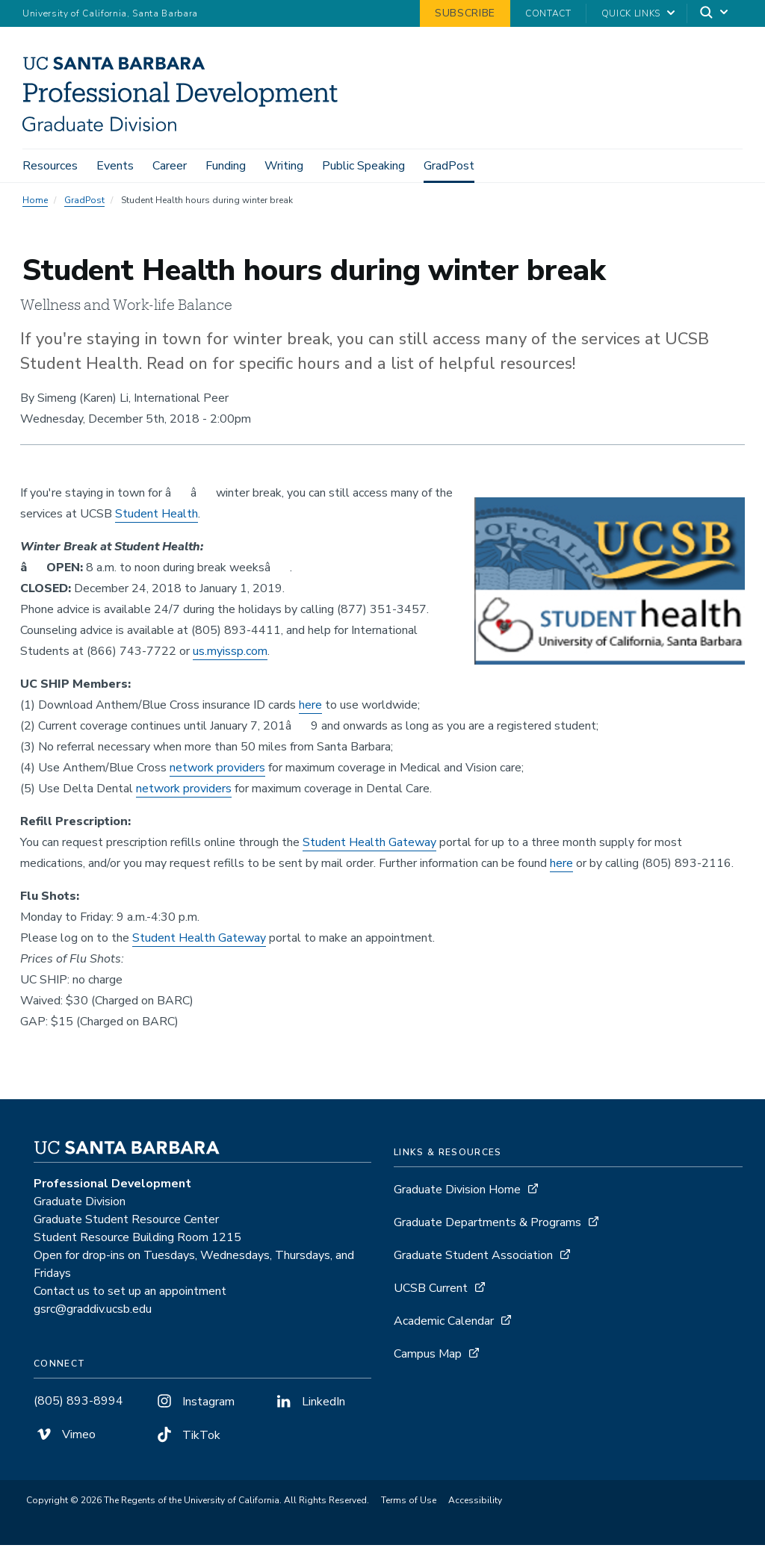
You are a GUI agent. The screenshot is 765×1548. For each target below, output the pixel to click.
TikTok (187, 1438)
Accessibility (475, 1503)
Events (115, 166)
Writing (283, 166)
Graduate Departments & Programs (487, 1225)
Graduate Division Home (457, 1192)
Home (35, 203)
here (310, 708)
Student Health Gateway (369, 845)
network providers (217, 770)
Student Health (156, 517)
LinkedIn (309, 1404)
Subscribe (465, 13)
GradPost (449, 166)
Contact (548, 13)
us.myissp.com (230, 654)
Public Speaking (363, 166)
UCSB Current (431, 1291)
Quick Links (630, 13)
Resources (50, 166)
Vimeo (65, 1437)
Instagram (194, 1404)
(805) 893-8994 (78, 1404)
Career (169, 166)
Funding (225, 166)
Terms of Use (408, 1503)
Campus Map (428, 1357)
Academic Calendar (444, 1324)
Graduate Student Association (473, 1258)
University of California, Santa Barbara (110, 13)
